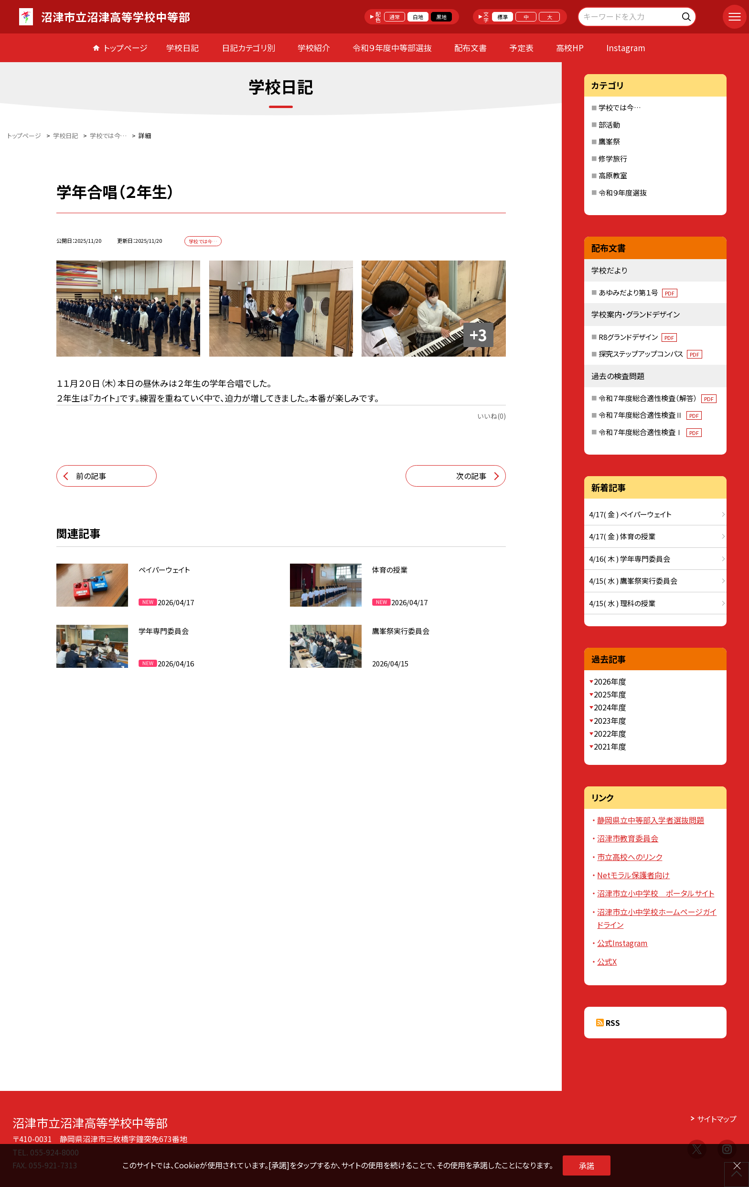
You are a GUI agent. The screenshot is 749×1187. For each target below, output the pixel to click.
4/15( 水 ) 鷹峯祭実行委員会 (633, 581)
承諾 (586, 1165)
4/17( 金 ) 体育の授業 (622, 536)
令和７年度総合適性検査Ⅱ (650, 415)
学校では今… (620, 107)
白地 (418, 17)
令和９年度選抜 (623, 192)
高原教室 (613, 175)
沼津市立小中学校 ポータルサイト (655, 893)
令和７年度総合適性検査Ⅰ (650, 432)
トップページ (126, 48)
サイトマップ (717, 1118)
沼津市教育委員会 (627, 838)
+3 (478, 335)
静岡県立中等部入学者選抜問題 (650, 820)
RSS (613, 1022)
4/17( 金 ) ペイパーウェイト (630, 514)
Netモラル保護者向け (633, 875)
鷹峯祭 (609, 141)
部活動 (609, 125)
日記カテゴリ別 (248, 48)
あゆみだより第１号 (638, 292)
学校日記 (182, 48)
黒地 (441, 17)
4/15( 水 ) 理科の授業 (622, 603)
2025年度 (610, 694)
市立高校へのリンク (629, 856)
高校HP (570, 48)
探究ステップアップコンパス (650, 353)
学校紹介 (314, 48)
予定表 (521, 48)
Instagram (625, 48)
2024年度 (610, 707)
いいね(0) (491, 416)
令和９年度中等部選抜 (392, 48)
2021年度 (610, 746)
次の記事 (471, 475)
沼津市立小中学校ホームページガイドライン (657, 918)
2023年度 (610, 720)
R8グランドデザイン (638, 337)
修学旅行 (613, 158)
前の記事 (91, 475)
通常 (394, 17)
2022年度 (610, 733)
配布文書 (470, 48)
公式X (607, 961)
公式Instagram (622, 942)
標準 (502, 17)
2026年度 (610, 681)
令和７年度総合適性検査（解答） (658, 398)
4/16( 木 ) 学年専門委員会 (629, 559)
